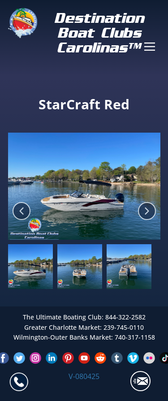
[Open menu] (149, 46)
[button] (21, 211)
